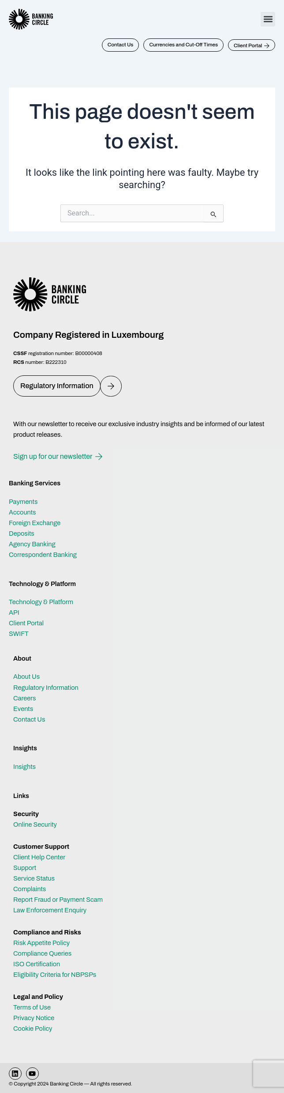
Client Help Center (39, 857)
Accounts (22, 512)
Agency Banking (32, 544)
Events (23, 708)
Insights (24, 766)
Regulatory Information (45, 687)
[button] (268, 19)
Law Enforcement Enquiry (49, 910)
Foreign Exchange (34, 522)
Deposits (21, 533)
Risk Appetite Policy (41, 942)
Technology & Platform (41, 601)
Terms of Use (32, 1007)
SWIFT (19, 633)
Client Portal (26, 623)
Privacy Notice (33, 1017)
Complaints (29, 889)
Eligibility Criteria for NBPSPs (54, 974)
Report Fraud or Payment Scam (58, 899)
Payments (23, 501)
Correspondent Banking (43, 554)
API (14, 612)
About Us (26, 676)
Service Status (34, 878)
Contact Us (29, 719)
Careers (24, 698)
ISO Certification (36, 964)
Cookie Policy (32, 1028)
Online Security (35, 824)
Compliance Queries (42, 953)
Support (24, 867)
